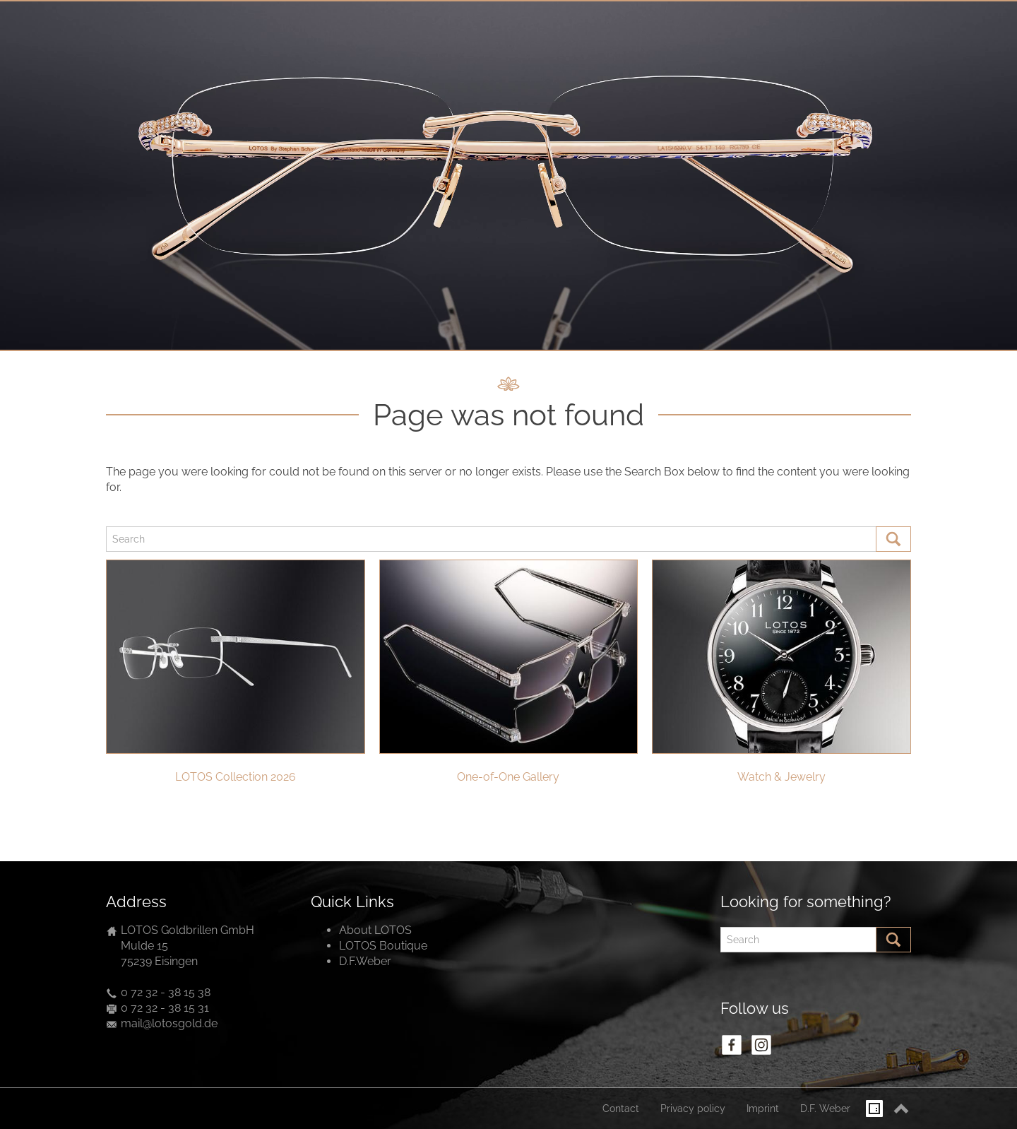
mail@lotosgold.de (169, 1023)
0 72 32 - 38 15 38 (165, 992)
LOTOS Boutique (383, 945)
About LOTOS (375, 930)
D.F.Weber (365, 961)
